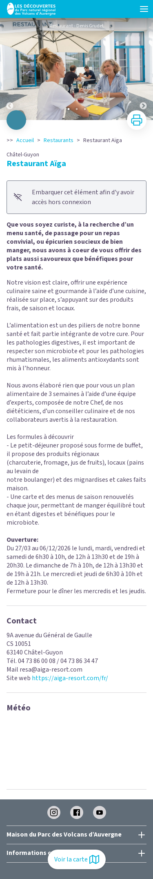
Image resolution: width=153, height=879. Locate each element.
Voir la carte (76, 859)
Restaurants (58, 140)
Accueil (25, 140)
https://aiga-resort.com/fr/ (70, 678)
